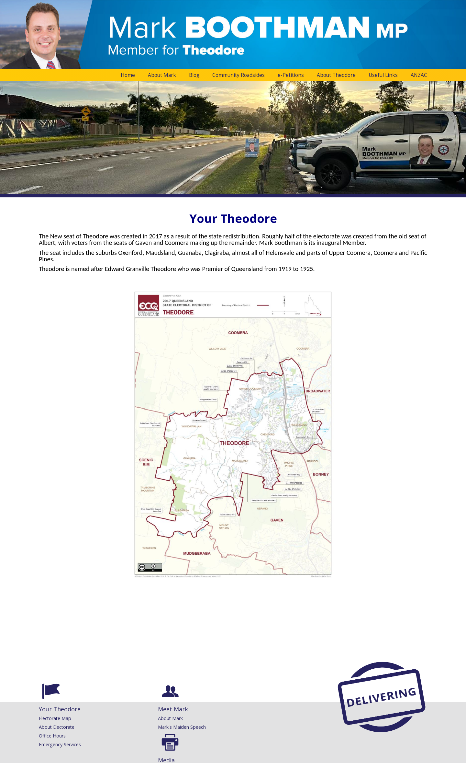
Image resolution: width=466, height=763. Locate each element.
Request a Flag (261, 735)
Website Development (224, 758)
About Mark (162, 75)
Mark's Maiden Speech (132, 727)
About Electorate (56, 727)
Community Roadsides (238, 75)
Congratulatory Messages (272, 718)
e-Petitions (291, 75)
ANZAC (419, 75)
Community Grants (265, 727)
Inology (254, 758)
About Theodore (336, 75)
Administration (52, 758)
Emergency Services (60, 744)
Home (128, 75)
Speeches (187, 727)
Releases (186, 718)
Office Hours (52, 735)
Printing (253, 744)
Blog (194, 75)
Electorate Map (55, 718)
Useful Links (383, 75)
